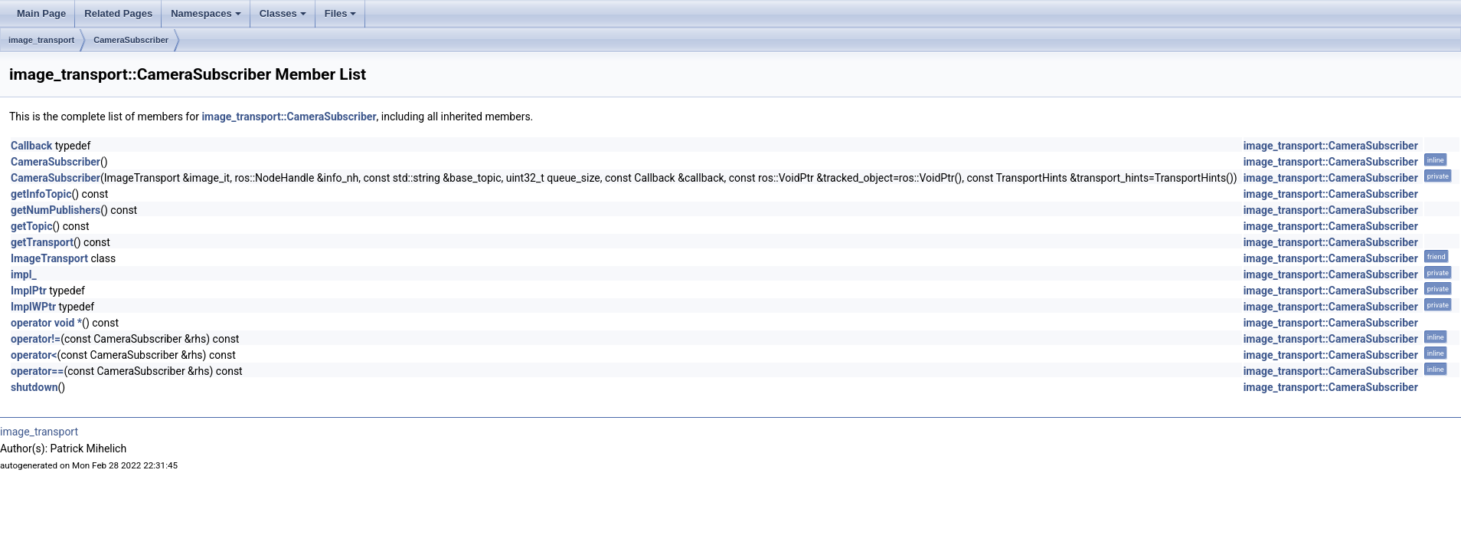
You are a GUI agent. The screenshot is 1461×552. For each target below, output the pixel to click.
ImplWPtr (33, 307)
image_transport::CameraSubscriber (288, 116)
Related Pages (118, 13)
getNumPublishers (55, 210)
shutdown (34, 387)
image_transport (41, 39)
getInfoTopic (41, 194)
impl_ (24, 274)
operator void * (46, 323)
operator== (37, 371)
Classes (284, 18)
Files (342, 18)
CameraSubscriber (130, 39)
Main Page (41, 13)
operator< (34, 355)
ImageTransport (49, 258)
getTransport (42, 242)
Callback (31, 146)
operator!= (35, 339)
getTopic (32, 226)
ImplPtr (29, 290)
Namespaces (207, 18)
